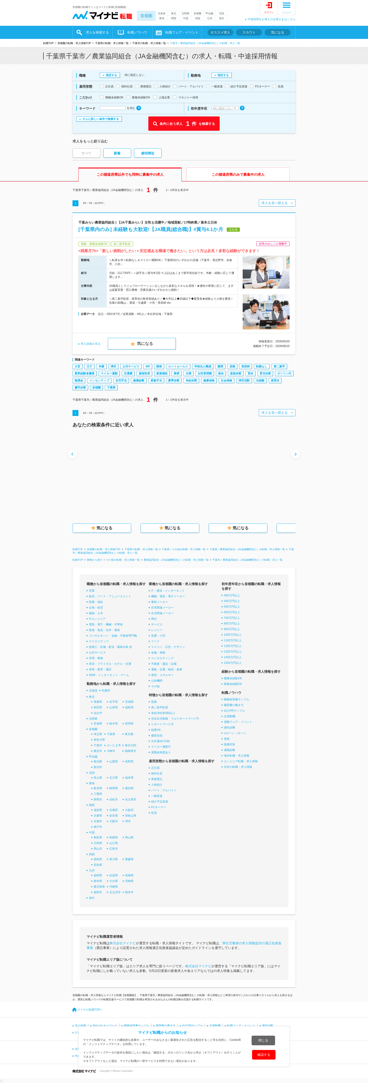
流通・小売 (158, 635)
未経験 (260, 380)
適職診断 (229, 750)
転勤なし (261, 366)
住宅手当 (121, 380)
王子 (89, 366)
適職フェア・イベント (238, 722)
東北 (173, 13)
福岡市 (98, 892)
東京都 (129, 734)
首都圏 (146, 16)
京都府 (113, 810)
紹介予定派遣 (159, 801)
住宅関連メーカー (162, 607)
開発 (159, 366)
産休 (221, 373)
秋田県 (98, 707)
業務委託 (156, 779)
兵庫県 (98, 815)
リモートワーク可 (162, 724)
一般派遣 (156, 796)
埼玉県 (98, 734)
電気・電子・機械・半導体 (106, 624)
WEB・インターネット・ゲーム (109, 675)
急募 (154, 701)
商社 (154, 618)
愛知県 (129, 788)
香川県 (113, 859)
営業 (92, 590)
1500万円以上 (233, 663)
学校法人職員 (202, 366)
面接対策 (229, 744)
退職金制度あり (161, 752)
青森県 (98, 701)
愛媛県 (129, 859)
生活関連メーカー (162, 613)
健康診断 (138, 380)
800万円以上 (232, 623)
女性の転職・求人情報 (238, 767)
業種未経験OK (233, 684)
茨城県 (98, 723)
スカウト (249, 32)
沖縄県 (113, 886)
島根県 (113, 837)
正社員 (155, 767)
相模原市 (130, 751)
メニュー (286, 12)
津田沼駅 (244, 380)
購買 (220, 366)
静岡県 (113, 788)
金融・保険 (158, 652)
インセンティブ (99, 380)
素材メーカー (159, 602)
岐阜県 (98, 788)
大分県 (113, 881)
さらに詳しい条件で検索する (100, 119)
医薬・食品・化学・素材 (104, 630)
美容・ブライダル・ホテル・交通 (110, 663)
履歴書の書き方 (234, 705)
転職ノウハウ (137, 32)
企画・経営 (96, 607)
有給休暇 (191, 380)
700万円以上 (232, 618)
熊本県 (98, 881)
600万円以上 (232, 612)
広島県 (98, 843)
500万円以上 (232, 606)
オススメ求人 (220, 32)
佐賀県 (113, 875)
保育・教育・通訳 (100, 669)
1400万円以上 (233, 657)
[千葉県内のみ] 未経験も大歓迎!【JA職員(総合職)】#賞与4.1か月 (150, 229)
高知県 (98, 864)
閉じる (263, 1040)
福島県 (129, 707)
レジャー (156, 630)
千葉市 (98, 745)
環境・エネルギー (162, 675)
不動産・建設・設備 (163, 663)
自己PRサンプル (234, 710)
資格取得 (144, 373)
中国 (185, 18)
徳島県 (98, 859)
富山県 (98, 777)
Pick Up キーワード (105, 1025)
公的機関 (156, 680)
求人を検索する (97, 32)
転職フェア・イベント (181, 32)
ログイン (269, 12)
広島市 (113, 848)
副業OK (156, 730)
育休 (250, 373)
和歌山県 (130, 815)
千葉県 (111, 387)
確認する (263, 1055)
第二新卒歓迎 (159, 707)
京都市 (98, 821)
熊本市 (129, 892)
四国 (197, 18)
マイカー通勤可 (161, 746)
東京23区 (130, 745)
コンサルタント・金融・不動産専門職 (113, 635)
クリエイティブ (99, 641)
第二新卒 (279, 366)
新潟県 (98, 761)
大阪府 (129, 810)
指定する (111, 75)
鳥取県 (98, 837)
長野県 (129, 761)
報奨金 (79, 380)
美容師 (245, 366)
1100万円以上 (233, 640)
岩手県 (113, 701)
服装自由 (156, 735)
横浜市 (98, 751)
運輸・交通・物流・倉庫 (166, 669)
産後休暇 (235, 373)
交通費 (128, 373)
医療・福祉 (96, 602)
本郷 (101, 366)
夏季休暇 (173, 380)
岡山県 (129, 837)
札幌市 (106, 690)
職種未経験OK (233, 678)
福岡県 (98, 875)
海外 (221, 18)
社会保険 (226, 380)
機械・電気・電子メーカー (168, 596)
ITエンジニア (97, 618)
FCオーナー (158, 807)
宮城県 (129, 701)
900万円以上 (232, 629)
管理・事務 (96, 658)
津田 (113, 366)
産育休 (275, 380)
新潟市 (98, 767)
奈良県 (113, 815)
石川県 (113, 777)
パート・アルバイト (163, 790)
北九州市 (115, 892)
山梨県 (113, 761)
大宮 (77, 366)
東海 (161, 18)
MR (148, 366)
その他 (155, 686)
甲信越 (209, 13)
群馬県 (129, 723)
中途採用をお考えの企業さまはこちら (271, 19)
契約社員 (156, 773)
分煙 (188, 373)
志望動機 (229, 716)
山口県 (113, 843)
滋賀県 (98, 810)
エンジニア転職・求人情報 (241, 761)
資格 (227, 738)
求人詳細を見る (90, 343)
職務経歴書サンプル (236, 699)
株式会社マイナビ (123, 943)
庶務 (232, 366)
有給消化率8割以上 (163, 713)
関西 (173, 18)
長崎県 (129, 875)
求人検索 (80, 1025)
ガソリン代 (284, 373)
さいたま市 (114, 745)
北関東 (185, 13)
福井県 (129, 777)
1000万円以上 (233, 634)
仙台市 (98, 713)
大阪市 (113, 821)
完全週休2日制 (160, 741)
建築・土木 (96, 613)
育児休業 (265, 373)
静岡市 (98, 799)
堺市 (128, 821)
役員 (154, 812)
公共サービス (131, 366)
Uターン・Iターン (235, 733)
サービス (156, 624)
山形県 (113, 707)
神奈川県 (99, 739)
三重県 (98, 793)
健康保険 (209, 380)
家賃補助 (162, 373)
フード (155, 641)
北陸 (221, 13)
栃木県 (113, 723)
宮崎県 (129, 881)
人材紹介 (156, 784)
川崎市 (111, 751)
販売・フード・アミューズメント (110, 596)
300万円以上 (232, 595)
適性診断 (229, 727)
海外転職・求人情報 (236, 755)
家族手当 (156, 380)
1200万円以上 (233, 646)
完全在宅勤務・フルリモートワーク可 (175, 718)
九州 (209, 18)
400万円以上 (232, 601)
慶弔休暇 (80, 387)
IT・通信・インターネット (168, 590)
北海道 (161, 13)
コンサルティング (162, 658)
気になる (277, 32)
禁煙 (176, 373)
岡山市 (98, 848)
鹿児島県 (99, 886)
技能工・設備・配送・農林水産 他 (110, 647)
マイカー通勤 (109, 373)
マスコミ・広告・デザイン (168, 647)
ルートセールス (178, 366)
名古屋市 (130, 799)
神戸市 (98, 827)
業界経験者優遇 (84, 373)
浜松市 (113, 799)
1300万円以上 (233, 651)
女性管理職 (205, 373)
